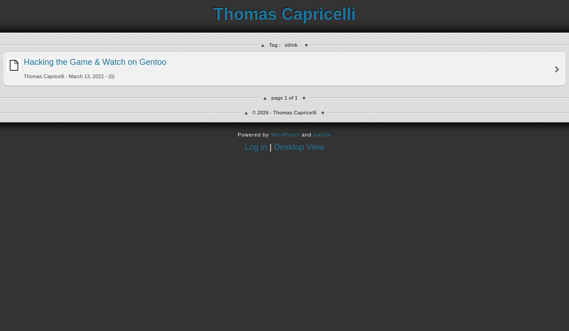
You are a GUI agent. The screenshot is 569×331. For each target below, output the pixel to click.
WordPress (285, 134)
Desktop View (299, 147)
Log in (256, 147)
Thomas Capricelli (284, 14)
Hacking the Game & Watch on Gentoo (86, 68)
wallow (322, 134)
